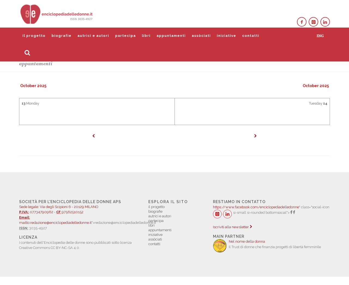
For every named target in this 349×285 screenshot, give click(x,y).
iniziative (226, 36)
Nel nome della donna (247, 241)
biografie (61, 36)
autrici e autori (93, 36)
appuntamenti (171, 36)
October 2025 (33, 86)
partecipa (125, 36)
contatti (250, 36)
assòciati (201, 36)
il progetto (34, 36)
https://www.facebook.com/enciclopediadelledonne (256, 207)
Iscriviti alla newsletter (232, 227)
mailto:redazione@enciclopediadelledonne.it (55, 223)
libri (146, 36)
